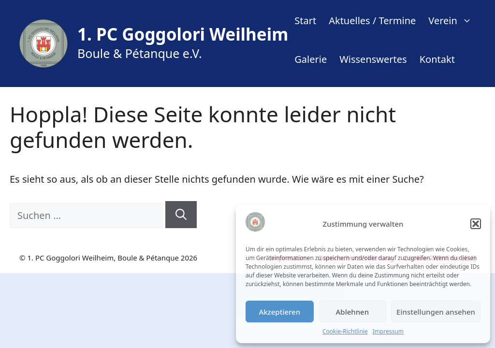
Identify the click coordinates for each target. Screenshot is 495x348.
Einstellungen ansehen (435, 312)
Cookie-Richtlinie (345, 331)
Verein (453, 20)
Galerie (310, 59)
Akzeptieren (279, 312)
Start (305, 20)
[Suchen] (181, 215)
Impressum (388, 331)
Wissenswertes (373, 59)
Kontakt (437, 59)
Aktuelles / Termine (372, 20)
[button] (475, 224)
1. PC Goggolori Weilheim (182, 34)
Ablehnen (352, 312)
